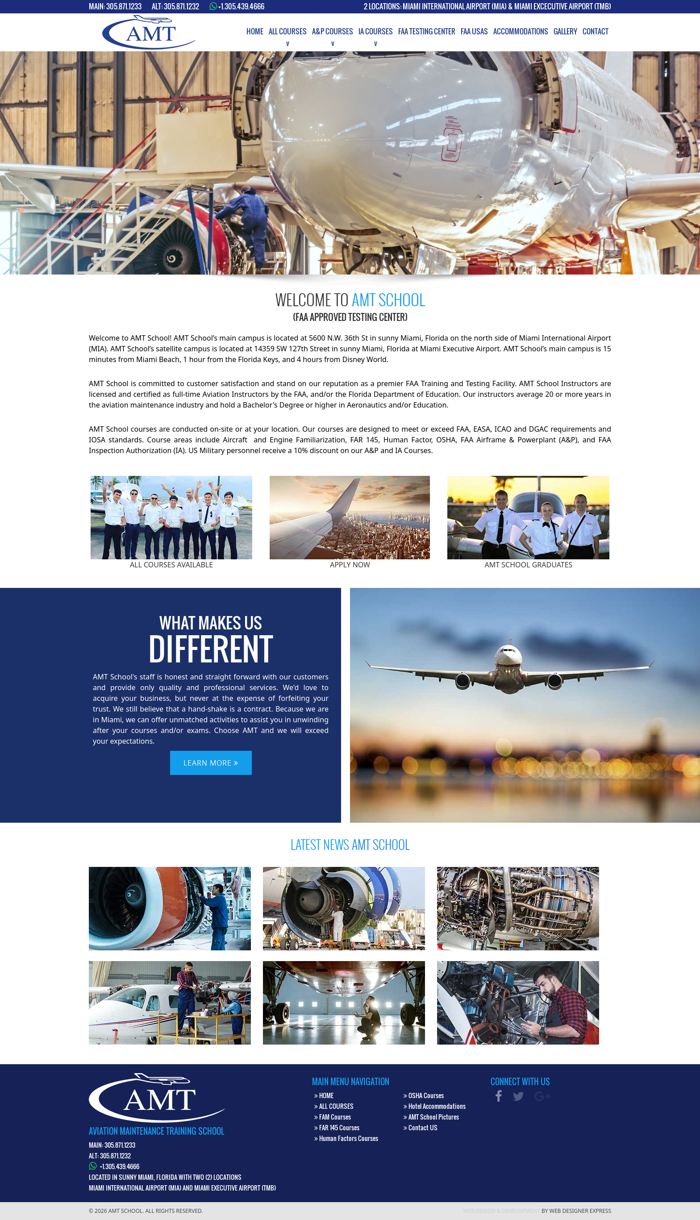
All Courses (288, 31)
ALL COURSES (334, 1106)
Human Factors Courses (346, 1138)
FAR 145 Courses (336, 1127)
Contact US (421, 1127)
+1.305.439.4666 (241, 6)
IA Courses (375, 31)
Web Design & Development (501, 1211)
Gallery (565, 31)
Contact (595, 31)
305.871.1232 (181, 6)
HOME (323, 1095)
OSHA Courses (424, 1095)
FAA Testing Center (426, 31)
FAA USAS (474, 31)
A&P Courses (332, 31)
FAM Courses (332, 1116)
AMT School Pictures (431, 1116)
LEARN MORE (210, 763)
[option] (350, 163)
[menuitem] (255, 31)
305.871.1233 (124, 6)
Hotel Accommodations (435, 1106)
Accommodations (520, 31)
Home (254, 31)
